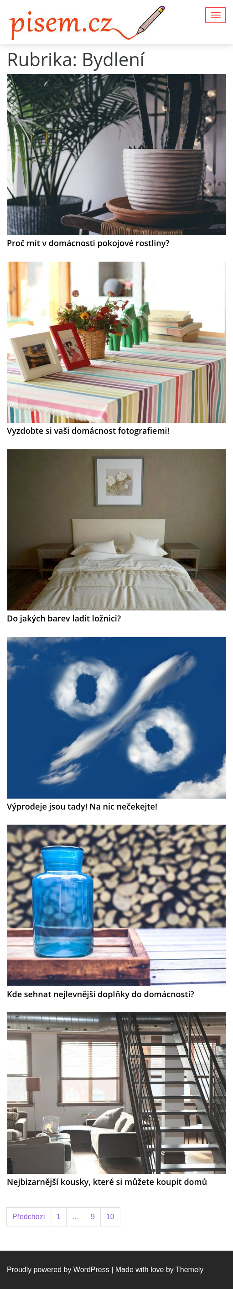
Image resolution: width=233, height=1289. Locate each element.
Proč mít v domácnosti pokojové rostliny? (88, 242)
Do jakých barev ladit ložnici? (64, 618)
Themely (189, 1269)
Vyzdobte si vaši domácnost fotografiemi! (88, 430)
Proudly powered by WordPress (58, 1269)
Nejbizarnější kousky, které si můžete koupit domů (107, 1181)
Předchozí (28, 1217)
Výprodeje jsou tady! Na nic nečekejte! (82, 806)
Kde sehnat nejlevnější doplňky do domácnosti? (100, 994)
